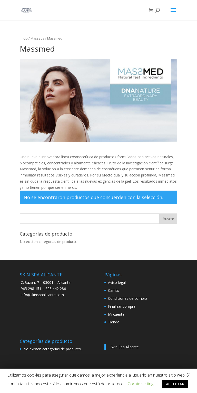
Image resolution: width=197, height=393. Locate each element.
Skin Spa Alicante (125, 346)
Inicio (24, 38)
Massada (37, 38)
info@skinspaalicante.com (42, 294)
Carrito (113, 290)
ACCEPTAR (175, 383)
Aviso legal (117, 282)
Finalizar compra (121, 306)
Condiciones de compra (127, 298)
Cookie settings (141, 384)
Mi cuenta (116, 314)
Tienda (113, 322)
